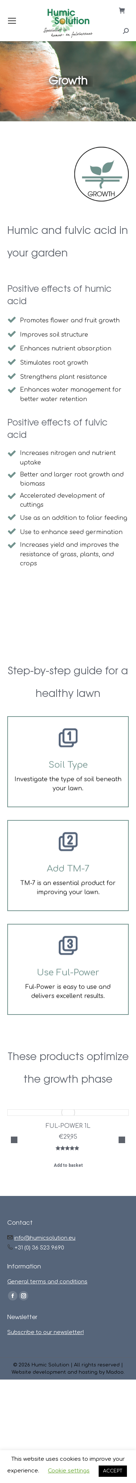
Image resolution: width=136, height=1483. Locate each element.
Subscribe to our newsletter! (45, 1407)
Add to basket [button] (68, 1165)
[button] (14, 1177)
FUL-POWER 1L (68, 1126)
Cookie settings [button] (69, 1471)
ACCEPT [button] (113, 1471)
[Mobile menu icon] (12, 20)
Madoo (115, 1446)
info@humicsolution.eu (44, 1313)
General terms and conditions (47, 1356)
